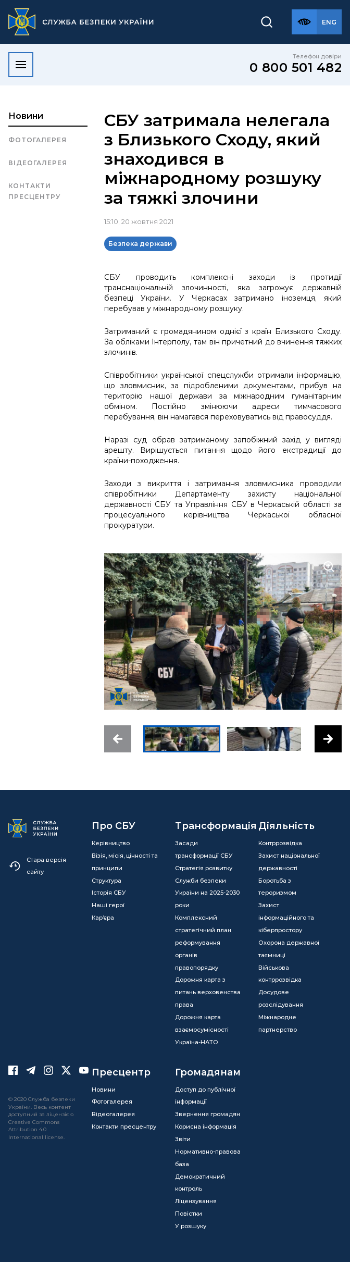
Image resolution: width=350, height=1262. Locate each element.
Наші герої (108, 905)
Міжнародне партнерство (277, 1023)
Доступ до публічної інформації (205, 1096)
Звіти (183, 1139)
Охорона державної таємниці (288, 949)
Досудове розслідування (280, 998)
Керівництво (111, 843)
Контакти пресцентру (34, 191)
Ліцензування (196, 1201)
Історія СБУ (109, 892)
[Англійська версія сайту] (329, 21)
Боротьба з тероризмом (277, 887)
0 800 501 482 (295, 67)
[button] (117, 738)
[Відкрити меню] (20, 64)
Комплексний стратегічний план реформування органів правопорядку (203, 942)
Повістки (188, 1213)
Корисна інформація (205, 1126)
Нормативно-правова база (208, 1158)
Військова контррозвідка (280, 974)
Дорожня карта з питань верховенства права (208, 992)
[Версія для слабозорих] (304, 21)
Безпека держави (140, 244)
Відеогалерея (37, 163)
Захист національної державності (289, 862)
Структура (106, 880)
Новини (25, 116)
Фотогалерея (37, 140)
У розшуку (190, 1226)
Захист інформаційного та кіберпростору (286, 917)
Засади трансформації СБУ (204, 849)
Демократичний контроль (200, 1183)
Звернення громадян (207, 1114)
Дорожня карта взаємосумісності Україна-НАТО (202, 1029)
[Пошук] (266, 22)
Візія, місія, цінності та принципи (125, 862)
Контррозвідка (280, 843)
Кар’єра (103, 917)
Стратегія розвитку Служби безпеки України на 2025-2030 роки (207, 886)
